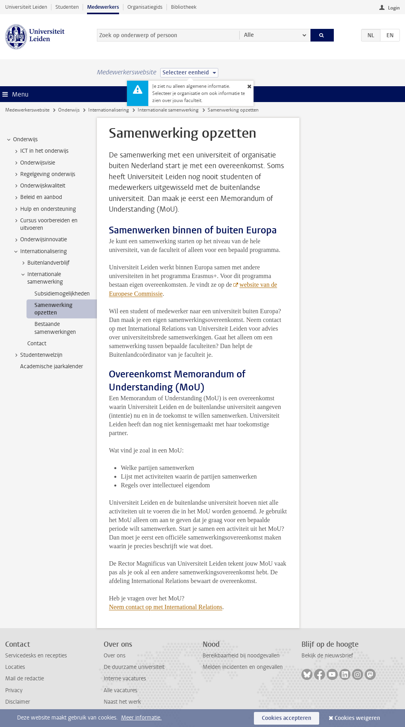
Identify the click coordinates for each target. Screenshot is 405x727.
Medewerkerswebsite (27, 110)
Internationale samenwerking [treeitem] (41, 278)
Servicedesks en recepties (36, 655)
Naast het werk (122, 702)
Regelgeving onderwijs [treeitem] (44, 174)
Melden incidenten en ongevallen (242, 667)
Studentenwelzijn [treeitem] (37, 355)
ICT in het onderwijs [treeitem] (40, 151)
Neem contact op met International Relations (165, 607)
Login (394, 8)
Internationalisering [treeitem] (40, 252)
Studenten (67, 7)
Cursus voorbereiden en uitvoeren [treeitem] (45, 224)
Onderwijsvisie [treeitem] (34, 163)
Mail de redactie (24, 678)
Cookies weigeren (357, 718)
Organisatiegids (145, 7)
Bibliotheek (184, 7)
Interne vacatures (125, 678)
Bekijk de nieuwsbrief (327, 655)
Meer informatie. (141, 717)
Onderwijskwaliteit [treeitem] (39, 186)
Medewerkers (103, 7)
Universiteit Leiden (26, 7)
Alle (249, 35)
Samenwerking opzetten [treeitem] (53, 308)
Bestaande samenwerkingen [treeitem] (55, 327)
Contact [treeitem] (36, 343)
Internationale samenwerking (168, 110)
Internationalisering (108, 110)
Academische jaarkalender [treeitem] (51, 366)
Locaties (15, 667)
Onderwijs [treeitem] (22, 140)
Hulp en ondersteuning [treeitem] (44, 209)
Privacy (14, 690)
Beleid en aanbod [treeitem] (37, 197)
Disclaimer (17, 702)
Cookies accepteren (286, 718)
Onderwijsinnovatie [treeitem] (40, 240)
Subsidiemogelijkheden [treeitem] (62, 293)
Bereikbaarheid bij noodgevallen (241, 655)
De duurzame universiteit (134, 667)
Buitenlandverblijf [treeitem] (45, 263)
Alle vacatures (120, 690)
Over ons (114, 655)
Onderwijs (68, 110)
